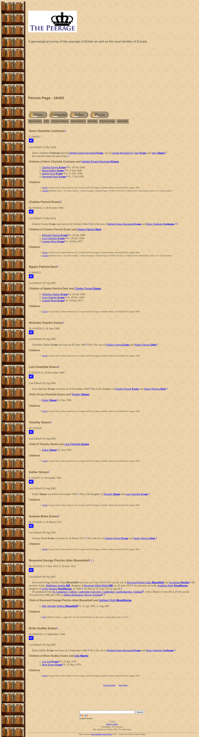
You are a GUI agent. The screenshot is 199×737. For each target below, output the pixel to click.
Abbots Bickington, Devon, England (82, 594)
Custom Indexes (60, 121)
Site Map (92, 121)
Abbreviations (78, 121)
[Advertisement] (112, 70)
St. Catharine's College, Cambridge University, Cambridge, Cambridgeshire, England (97, 591)
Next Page (122, 121)
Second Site (107, 734)
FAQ (46, 121)
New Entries (35, 121)
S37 (44, 617)
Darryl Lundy (112, 724)
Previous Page (107, 121)
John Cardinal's (96, 734)
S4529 (45, 190)
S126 (45, 187)
